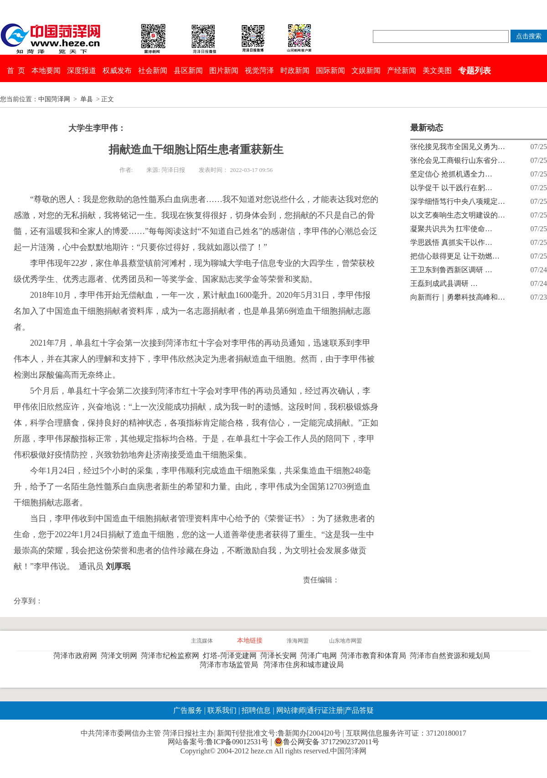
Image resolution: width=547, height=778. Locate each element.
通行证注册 (325, 710)
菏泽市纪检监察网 (172, 655)
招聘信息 (256, 710)
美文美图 (437, 70)
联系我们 (222, 710)
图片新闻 (223, 70)
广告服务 (187, 710)
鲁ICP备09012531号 (237, 742)
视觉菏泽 (259, 70)
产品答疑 (359, 710)
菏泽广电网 (320, 655)
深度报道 (81, 70)
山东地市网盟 (345, 641)
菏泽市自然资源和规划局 (452, 655)
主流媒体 (202, 641)
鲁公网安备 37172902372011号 (326, 742)
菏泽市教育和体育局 (375, 655)
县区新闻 (188, 70)
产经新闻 (401, 70)
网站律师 (289, 710)
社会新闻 (152, 70)
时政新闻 (295, 70)
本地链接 (250, 640)
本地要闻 (46, 70)
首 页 (16, 70)
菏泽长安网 (280, 655)
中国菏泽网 (54, 99)
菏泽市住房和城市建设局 (305, 665)
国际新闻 (330, 70)
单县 (86, 99)
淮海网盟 (298, 641)
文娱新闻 (366, 70)
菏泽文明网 (121, 655)
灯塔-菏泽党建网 (231, 655)
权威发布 (117, 70)
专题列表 (474, 70)
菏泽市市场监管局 (231, 665)
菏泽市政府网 (77, 655)
